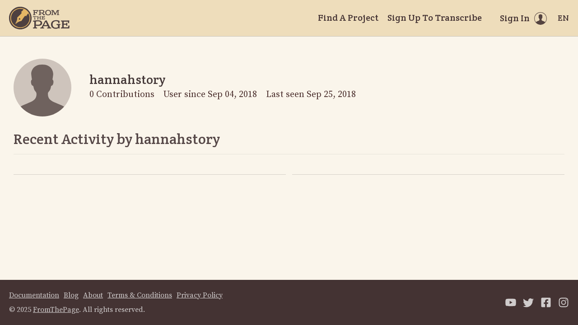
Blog (71, 295)
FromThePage (56, 309)
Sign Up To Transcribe (434, 17)
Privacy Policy (200, 295)
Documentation (34, 295)
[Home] (39, 18)
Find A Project (348, 17)
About (93, 295)
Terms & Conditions (139, 295)
